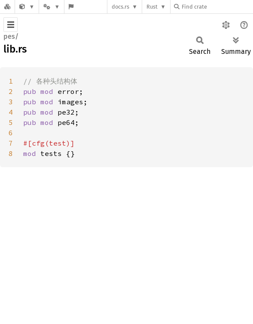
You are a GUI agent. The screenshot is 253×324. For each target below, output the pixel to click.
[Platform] (51, 6)
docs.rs (120, 6)
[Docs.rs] (7, 6)
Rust (152, 6)
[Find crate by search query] (217, 6)
